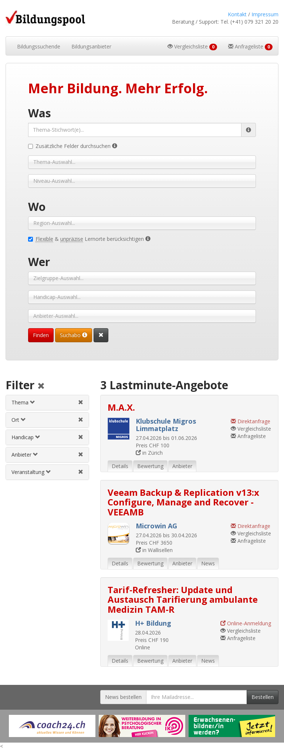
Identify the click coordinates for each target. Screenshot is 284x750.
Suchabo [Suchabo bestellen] (73, 335)
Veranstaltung (31, 471)
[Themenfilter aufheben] (80, 402)
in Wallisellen (154, 550)
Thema (23, 402)
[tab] (47, 402)
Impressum (264, 14)
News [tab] (208, 563)
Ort (18, 419)
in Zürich (149, 452)
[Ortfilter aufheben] (80, 419)
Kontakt (237, 14)
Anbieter (24, 454)
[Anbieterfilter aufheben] (80, 454)
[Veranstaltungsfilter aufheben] (80, 471)
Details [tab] (120, 466)
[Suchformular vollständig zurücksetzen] (101, 335)
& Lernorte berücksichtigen (89, 239)
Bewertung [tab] (150, 466)
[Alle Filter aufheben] (41, 386)
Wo (36, 207)
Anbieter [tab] (182, 466)
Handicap (25, 437)
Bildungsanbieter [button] (91, 46)
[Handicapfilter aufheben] (80, 437)
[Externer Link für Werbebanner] (52, 726)
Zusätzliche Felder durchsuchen (72, 145)
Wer (39, 262)
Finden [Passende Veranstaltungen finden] (41, 335)
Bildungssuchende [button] (38, 46)
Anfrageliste (248, 436)
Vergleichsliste (251, 428)
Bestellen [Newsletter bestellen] (262, 696)
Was (39, 113)
